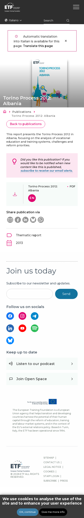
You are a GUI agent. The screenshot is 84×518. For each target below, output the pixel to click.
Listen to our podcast (35, 364)
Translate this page (38, 46)
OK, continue (27, 512)
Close (66, 40)
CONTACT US (51, 462)
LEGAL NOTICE (52, 466)
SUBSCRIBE (50, 480)
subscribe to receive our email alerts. (47, 170)
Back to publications (26, 124)
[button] (10, 220)
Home (5, 112)
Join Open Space (31, 379)
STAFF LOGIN (51, 476)
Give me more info (53, 512)
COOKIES (48, 471)
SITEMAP (48, 457)
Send (66, 294)
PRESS (64, 480)
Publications (21, 112)
